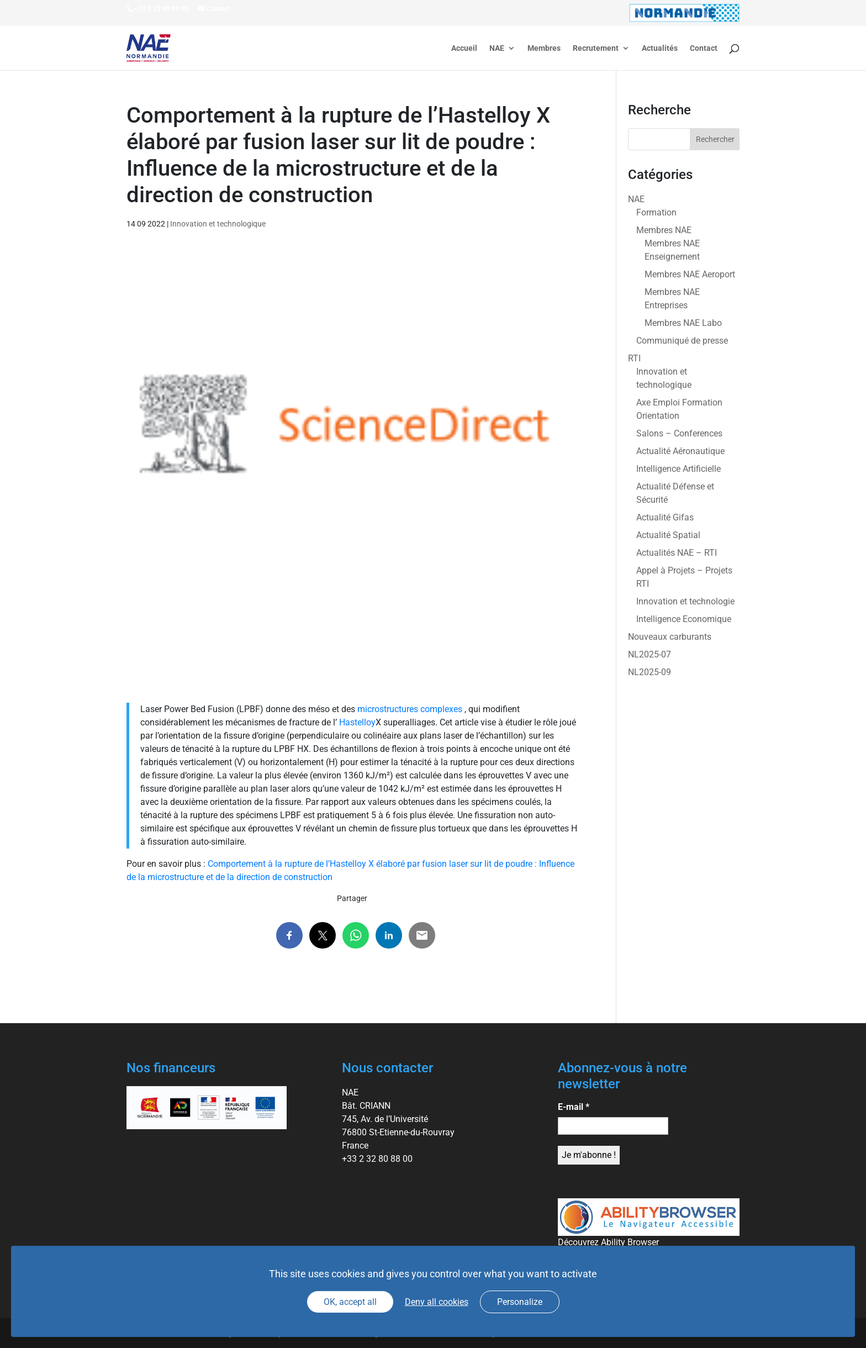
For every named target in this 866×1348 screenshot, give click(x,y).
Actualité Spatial (668, 535)
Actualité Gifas (665, 517)
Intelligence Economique (683, 619)
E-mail (573, 1107)
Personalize (519, 1302)
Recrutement (596, 48)
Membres (544, 48)
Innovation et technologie (685, 601)
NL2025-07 (649, 654)
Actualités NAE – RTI (676, 552)
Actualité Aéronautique (680, 451)
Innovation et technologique (218, 223)
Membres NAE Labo (683, 323)
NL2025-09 (649, 672)
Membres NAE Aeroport (690, 274)
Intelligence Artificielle (678, 469)
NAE (496, 48)
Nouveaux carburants (669, 636)
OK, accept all (350, 1302)
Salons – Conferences (679, 433)
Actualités (660, 48)
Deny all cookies (436, 1302)
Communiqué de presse (682, 340)
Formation (656, 212)
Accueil (464, 48)
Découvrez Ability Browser (608, 1242)
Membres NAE (663, 230)
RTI (634, 358)
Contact (703, 48)
